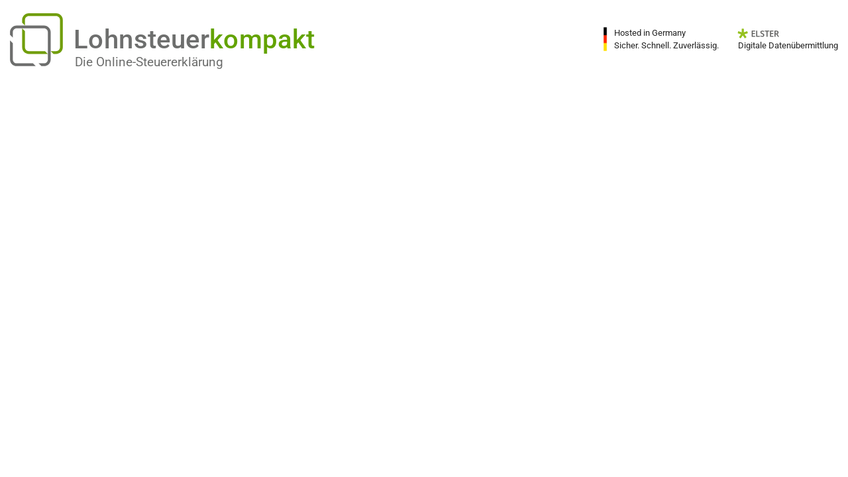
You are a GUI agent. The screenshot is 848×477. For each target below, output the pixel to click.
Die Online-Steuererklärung (149, 62)
